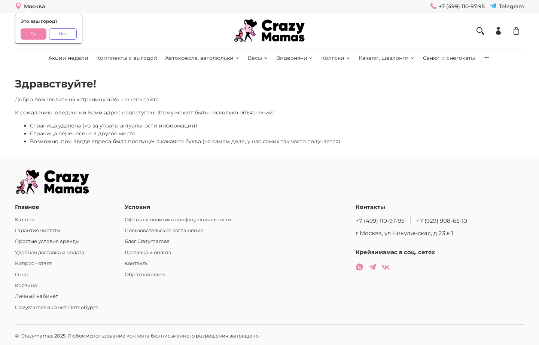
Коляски (336, 58)
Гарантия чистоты (37, 230)
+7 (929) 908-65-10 (441, 220)
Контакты (137, 263)
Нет (63, 33)
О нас (22, 274)
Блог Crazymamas (147, 241)
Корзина (26, 285)
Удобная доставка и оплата (49, 252)
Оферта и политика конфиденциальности (178, 219)
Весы (258, 58)
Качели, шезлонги (387, 58)
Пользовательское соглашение (164, 230)
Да (33, 33)
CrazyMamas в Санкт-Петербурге (56, 307)
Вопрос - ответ (33, 263)
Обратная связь (145, 274)
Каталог (25, 219)
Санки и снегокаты (449, 58)
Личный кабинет (36, 296)
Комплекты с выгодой (126, 58)
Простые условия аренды (47, 241)
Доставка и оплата (148, 252)
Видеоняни (295, 58)
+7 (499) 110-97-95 (380, 220)
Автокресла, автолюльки (202, 58)
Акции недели (68, 58)
